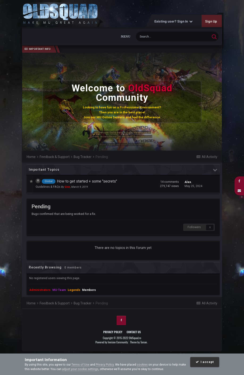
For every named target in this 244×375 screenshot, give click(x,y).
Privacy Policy (112, 332)
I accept (205, 362)
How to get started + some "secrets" (87, 181)
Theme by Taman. (138, 342)
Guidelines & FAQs (48, 186)
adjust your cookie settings (80, 369)
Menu (125, 36)
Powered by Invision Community (111, 342)
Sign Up (211, 21)
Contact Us (133, 332)
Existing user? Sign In (174, 21)
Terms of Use (80, 364)
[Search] (161, 36)
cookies (142, 364)
